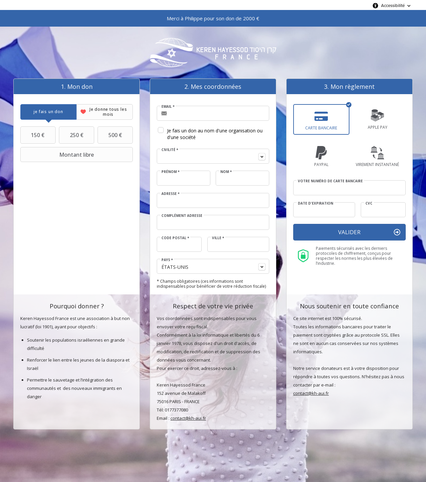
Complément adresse (181, 216)
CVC (368, 203)
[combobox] (213, 156)
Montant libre (58, 154)
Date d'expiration (315, 203)
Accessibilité (393, 5)
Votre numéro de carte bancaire (330, 181)
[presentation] (48, 111)
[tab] (48, 112)
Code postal (175, 238)
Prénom (170, 172)
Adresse (170, 194)
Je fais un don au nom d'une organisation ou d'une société (215, 133)
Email (167, 106)
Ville (218, 238)
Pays (167, 260)
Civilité (169, 150)
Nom (226, 172)
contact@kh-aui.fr (188, 418)
